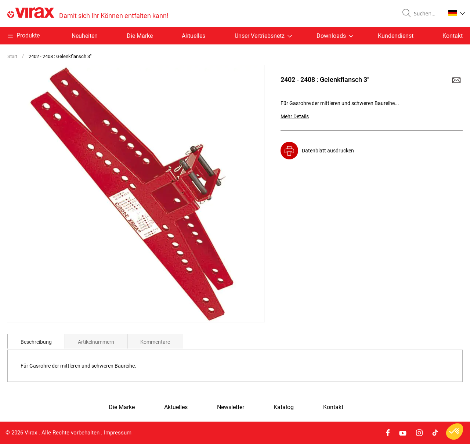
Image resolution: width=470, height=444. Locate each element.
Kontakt (452, 35)
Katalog (284, 407)
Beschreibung (36, 342)
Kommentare (155, 342)
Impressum (117, 432)
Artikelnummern (96, 342)
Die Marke (140, 35)
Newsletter (230, 407)
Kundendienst (395, 35)
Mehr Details (295, 116)
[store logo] (88, 13)
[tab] (36, 341)
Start (12, 56)
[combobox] (427, 13)
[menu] (235, 35)
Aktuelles (193, 35)
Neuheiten (85, 35)
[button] (456, 13)
